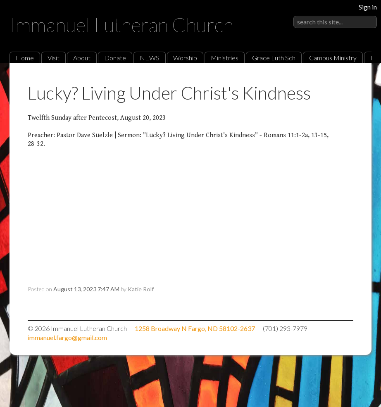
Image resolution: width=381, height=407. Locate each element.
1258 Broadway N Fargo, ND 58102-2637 (195, 328)
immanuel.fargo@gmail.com (67, 337)
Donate (115, 58)
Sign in (368, 7)
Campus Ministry (333, 58)
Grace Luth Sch (273, 58)
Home (25, 58)
